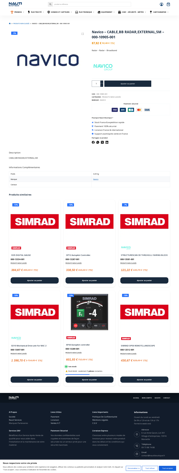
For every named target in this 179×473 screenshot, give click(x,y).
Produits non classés (111, 97)
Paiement (55, 416)
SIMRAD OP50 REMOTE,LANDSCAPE (138, 345)
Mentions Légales (100, 420)
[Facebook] (93, 142)
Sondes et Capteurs (59, 12)
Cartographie (159, 12)
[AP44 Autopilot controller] (89, 312)
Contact (166, 398)
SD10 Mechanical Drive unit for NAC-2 (28, 345)
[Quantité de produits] (97, 84)
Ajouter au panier (128, 83)
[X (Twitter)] (102, 142)
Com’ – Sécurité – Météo (132, 12)
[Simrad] (16, 248)
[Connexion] (161, 4)
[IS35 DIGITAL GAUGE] (35, 222)
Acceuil (136, 398)
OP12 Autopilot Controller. (78, 255)
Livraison (55, 420)
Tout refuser (150, 468)
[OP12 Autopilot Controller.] (89, 222)
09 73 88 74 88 (148, 447)
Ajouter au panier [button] (34, 280)
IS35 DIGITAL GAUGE (21, 255)
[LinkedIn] (106, 142)
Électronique (85, 12)
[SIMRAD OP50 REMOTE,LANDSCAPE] (144, 312)
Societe (157, 398)
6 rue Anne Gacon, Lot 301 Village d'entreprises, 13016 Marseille (154, 435)
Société (12, 416)
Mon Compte (147, 398)
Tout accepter (167, 468)
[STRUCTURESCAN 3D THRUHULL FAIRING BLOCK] (144, 222)
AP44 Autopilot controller (78, 344)
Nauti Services (15, 420)
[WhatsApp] (97, 142)
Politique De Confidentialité (104, 416)
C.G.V (94, 423)
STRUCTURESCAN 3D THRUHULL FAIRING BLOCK (144, 255)
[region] (89, 466)
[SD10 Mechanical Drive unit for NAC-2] (35, 312)
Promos (18, 12)
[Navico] (96, 67)
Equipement (106, 12)
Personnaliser (133, 468)
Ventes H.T (55, 423)
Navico (103, 100)
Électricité (36, 12)
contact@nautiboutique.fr (153, 455)
